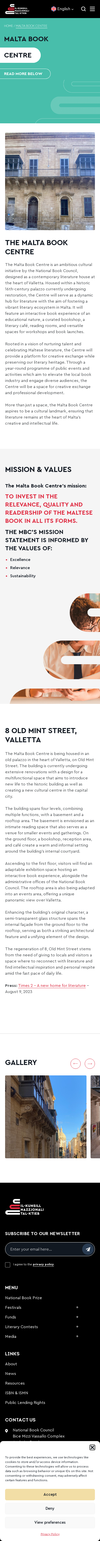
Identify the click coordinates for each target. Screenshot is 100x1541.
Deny (50, 1508)
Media (10, 1337)
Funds (10, 1317)
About (11, 1364)
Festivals (13, 1308)
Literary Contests (21, 1327)
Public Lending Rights (25, 1403)
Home (8, 26)
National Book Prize (23, 1298)
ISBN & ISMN (16, 1393)
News (10, 1374)
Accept (50, 1494)
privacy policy (43, 1264)
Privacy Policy (50, 1534)
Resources (15, 1383)
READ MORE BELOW (23, 74)
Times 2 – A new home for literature (52, 986)
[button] (92, 1447)
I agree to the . (34, 1264)
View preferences (50, 1522)
